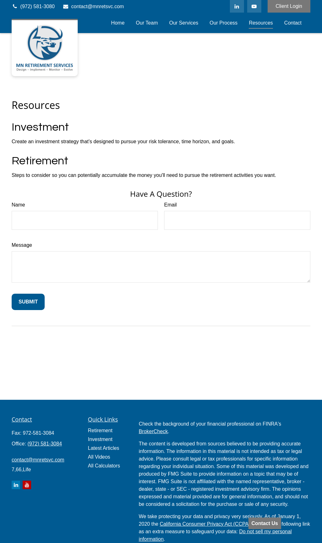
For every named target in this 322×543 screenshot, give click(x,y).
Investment (40, 127)
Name (18, 204)
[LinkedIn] (237, 6)
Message (22, 245)
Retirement (40, 161)
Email (170, 204)
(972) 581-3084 (44, 443)
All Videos (99, 457)
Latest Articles (103, 448)
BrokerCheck (153, 431)
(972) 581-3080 (33, 6)
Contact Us (265, 523)
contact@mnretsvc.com (93, 6)
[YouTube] (254, 6)
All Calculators (104, 465)
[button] (117, 22)
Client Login (289, 6)
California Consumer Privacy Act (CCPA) (205, 524)
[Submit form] (28, 302)
